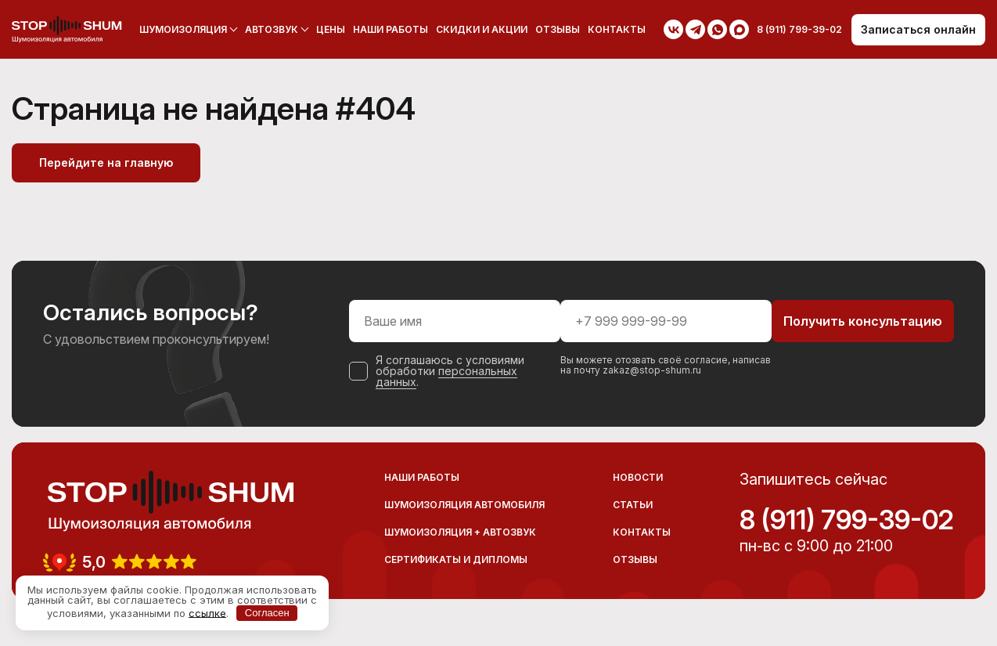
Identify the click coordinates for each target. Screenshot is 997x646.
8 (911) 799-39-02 (847, 520)
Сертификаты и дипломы (455, 559)
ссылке (207, 612)
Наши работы (390, 29)
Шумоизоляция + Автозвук (460, 532)
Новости (638, 477)
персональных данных (446, 376)
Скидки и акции (481, 29)
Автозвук (271, 29)
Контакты (617, 29)
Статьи (633, 505)
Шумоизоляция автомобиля (464, 505)
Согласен (267, 613)
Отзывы (557, 29)
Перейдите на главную (106, 162)
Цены (330, 29)
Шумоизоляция (183, 29)
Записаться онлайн (918, 29)
